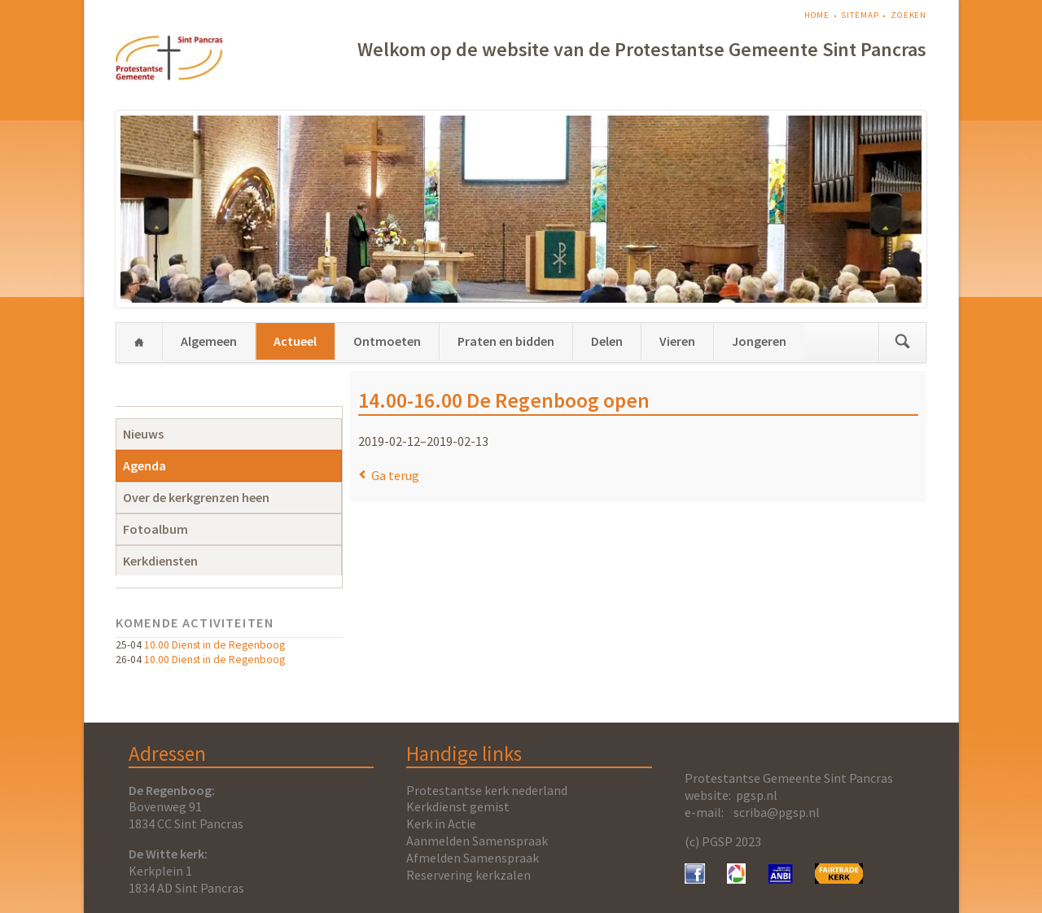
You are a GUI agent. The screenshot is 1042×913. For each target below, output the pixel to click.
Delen (607, 341)
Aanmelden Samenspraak (477, 840)
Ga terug (395, 475)
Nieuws (143, 434)
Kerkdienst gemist (458, 806)
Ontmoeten (387, 341)
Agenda (144, 465)
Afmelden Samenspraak (472, 858)
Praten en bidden (506, 341)
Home (817, 15)
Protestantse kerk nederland (486, 790)
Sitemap (859, 15)
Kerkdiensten (160, 561)
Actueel (295, 341)
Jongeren (759, 341)
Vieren (677, 341)
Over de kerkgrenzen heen (196, 497)
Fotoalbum (155, 529)
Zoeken (908, 15)
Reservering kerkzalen (468, 875)
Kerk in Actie (441, 823)
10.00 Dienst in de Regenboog (214, 645)
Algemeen (209, 341)
